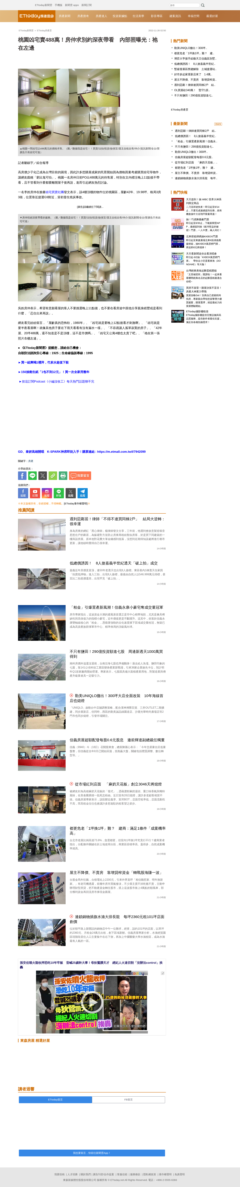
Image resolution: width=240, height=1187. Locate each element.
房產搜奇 (83, 16)
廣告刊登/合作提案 (103, 1174)
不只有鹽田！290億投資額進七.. (193, 95)
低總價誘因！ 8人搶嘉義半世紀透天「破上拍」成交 (114, 563)
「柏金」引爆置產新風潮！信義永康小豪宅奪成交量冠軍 (116, 607)
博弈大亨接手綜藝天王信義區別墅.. (195, 58)
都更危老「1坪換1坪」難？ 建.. (194, 53)
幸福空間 (193, 16)
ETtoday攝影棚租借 (197, 311)
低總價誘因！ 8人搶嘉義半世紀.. (194, 63)
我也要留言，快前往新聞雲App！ (92, 1152)
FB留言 (128, 1099)
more (218, 124)
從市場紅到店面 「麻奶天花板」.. (196, 162)
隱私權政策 (149, 1174)
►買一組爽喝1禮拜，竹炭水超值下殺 (43, 362)
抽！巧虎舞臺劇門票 (197, 219)
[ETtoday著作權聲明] (76, 503)
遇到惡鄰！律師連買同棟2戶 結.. (194, 84)
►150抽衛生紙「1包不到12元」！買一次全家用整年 (53, 372)
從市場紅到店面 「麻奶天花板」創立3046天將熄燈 (118, 784)
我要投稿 (59, 1174)
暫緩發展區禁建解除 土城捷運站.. (195, 69)
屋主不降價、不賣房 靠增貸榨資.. (195, 79)
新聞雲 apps (72, 1)
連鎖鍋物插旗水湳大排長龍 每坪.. (196, 178)
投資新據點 (120, 16)
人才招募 (72, 1174)
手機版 (58, 1)
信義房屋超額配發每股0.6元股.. (194, 157)
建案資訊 (175, 16)
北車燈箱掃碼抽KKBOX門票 (202, 236)
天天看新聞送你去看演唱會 (201, 253)
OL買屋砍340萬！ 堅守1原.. (192, 90)
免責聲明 (180, 1174)
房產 (30, 461)
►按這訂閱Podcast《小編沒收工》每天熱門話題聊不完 (56, 381)
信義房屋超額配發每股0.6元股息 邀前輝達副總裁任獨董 (117, 740)
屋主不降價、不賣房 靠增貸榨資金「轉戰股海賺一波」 (116, 872)
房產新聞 (64, 16)
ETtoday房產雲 (36, 16)
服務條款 (135, 1174)
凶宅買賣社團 (55, 192)
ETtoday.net (117, 1179)
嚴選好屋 (212, 16)
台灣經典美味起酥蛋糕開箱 (201, 270)
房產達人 (101, 16)
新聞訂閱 (86, 1)
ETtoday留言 (55, 1099)
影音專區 (156, 16)
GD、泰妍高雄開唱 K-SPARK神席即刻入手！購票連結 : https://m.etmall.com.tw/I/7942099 (82, 451)
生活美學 (138, 16)
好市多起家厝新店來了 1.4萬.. (193, 74)
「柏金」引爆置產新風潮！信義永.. (196, 141)
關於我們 (86, 1174)
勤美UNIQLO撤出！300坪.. (190, 48)
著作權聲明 (165, 1174)
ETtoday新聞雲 (43, 1)
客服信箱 (122, 1174)
